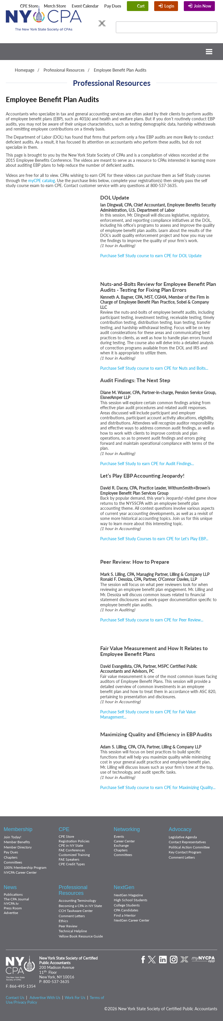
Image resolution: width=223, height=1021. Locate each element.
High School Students (130, 900)
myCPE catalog (41, 180)
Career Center (124, 841)
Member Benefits (17, 842)
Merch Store (55, 5)
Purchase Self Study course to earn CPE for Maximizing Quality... (157, 787)
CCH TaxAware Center (76, 910)
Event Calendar (85, 5)
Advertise (11, 913)
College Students (127, 905)
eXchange (102, 23)
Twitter (61, 23)
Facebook (52, 23)
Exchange (121, 845)
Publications (13, 894)
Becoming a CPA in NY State (80, 906)
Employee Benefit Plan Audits (120, 70)
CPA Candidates (126, 910)
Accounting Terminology (77, 900)
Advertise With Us (45, 997)
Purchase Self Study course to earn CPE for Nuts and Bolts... (154, 368)
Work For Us (75, 997)
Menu (111, 51)
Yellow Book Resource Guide (81, 936)
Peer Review (68, 926)
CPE (64, 829)
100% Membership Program (25, 867)
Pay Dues (112, 5)
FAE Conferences (72, 850)
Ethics (63, 921)
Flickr (94, 23)
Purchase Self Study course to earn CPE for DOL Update (151, 255)
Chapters (10, 857)
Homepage (24, 70)
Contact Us (15, 997)
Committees (13, 862)
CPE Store (29, 5)
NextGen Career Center (131, 920)
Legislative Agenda (183, 837)
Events (119, 836)
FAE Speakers (69, 859)
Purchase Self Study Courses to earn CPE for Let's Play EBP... (154, 538)
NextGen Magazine (128, 895)
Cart (141, 5)
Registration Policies (74, 841)
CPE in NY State (71, 845)
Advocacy (180, 829)
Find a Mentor (125, 915)
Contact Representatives (187, 842)
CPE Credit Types (72, 864)
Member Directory (18, 847)
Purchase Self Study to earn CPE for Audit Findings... (147, 463)
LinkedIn (73, 23)
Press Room (13, 908)
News (10, 887)
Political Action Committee (189, 847)
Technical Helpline (73, 931)
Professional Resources (64, 70)
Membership (18, 829)
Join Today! (12, 837)
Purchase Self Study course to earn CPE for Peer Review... (151, 619)
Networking (127, 829)
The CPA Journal (16, 899)
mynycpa (203, 959)
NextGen (124, 887)
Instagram (83, 23)
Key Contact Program (185, 852)
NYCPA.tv (11, 903)
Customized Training (74, 855)
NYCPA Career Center (20, 872)
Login (169, 5)
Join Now (202, 5)
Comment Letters (182, 857)
